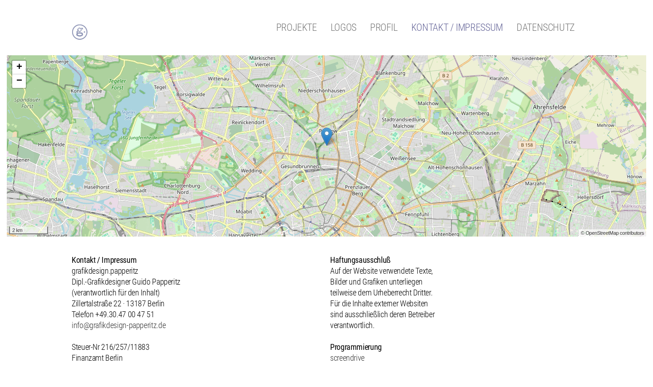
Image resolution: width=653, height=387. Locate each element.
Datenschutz (546, 27)
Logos (343, 27)
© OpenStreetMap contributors (612, 233)
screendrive (347, 358)
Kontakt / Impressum (457, 27)
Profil (384, 27)
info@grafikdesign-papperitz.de (119, 325)
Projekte (296, 27)
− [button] (19, 81)
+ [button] (19, 67)
